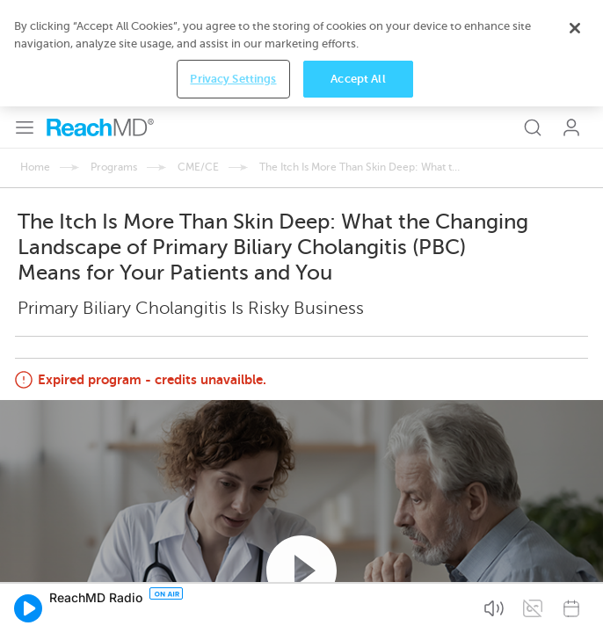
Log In (571, 21)
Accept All (358, 605)
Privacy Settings (233, 605)
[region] (301, 580)
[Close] (575, 554)
